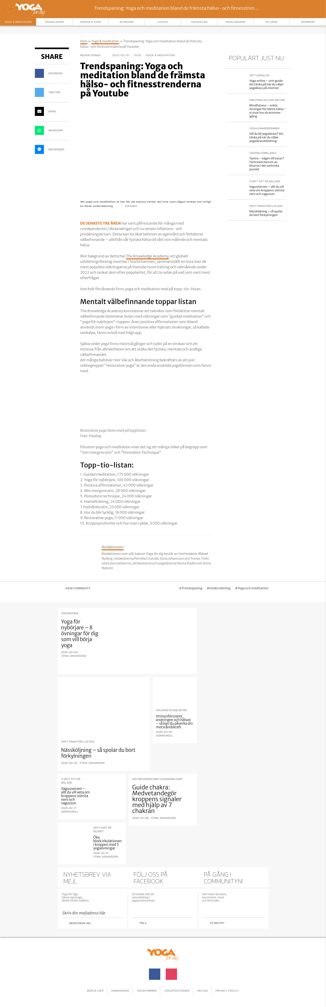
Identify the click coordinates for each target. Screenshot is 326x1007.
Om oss (206, 988)
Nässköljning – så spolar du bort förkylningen (266, 213)
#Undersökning (219, 588)
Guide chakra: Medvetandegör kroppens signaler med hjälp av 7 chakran (157, 798)
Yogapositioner (178, 988)
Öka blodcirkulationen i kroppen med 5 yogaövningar (107, 841)
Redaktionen (94, 55)
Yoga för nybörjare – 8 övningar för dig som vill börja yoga (79, 633)
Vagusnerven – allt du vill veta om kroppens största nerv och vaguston (266, 190)
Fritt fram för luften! (265, 206)
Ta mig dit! (217, 922)
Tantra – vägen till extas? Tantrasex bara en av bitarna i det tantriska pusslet (266, 163)
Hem (83, 41)
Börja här (89, 988)
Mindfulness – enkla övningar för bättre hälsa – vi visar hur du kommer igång (267, 110)
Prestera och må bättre (267, 100)
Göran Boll (164, 734)
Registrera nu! (80, 922)
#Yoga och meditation (251, 588)
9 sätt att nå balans (264, 181)
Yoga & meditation (105, 41)
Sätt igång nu (259, 75)
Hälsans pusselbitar (171, 709)
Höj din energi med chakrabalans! (157, 778)
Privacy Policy (233, 988)
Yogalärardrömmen (264, 128)
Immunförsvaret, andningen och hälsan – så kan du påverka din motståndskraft (174, 720)
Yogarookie (70, 613)
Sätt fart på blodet (102, 828)
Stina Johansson (73, 656)
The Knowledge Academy (147, 256)
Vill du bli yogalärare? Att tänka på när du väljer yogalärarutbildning (266, 137)
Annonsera (116, 988)
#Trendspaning (190, 588)
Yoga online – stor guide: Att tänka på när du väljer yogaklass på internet (266, 84)
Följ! (142, 922)
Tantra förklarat (262, 153)
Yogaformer (145, 988)
